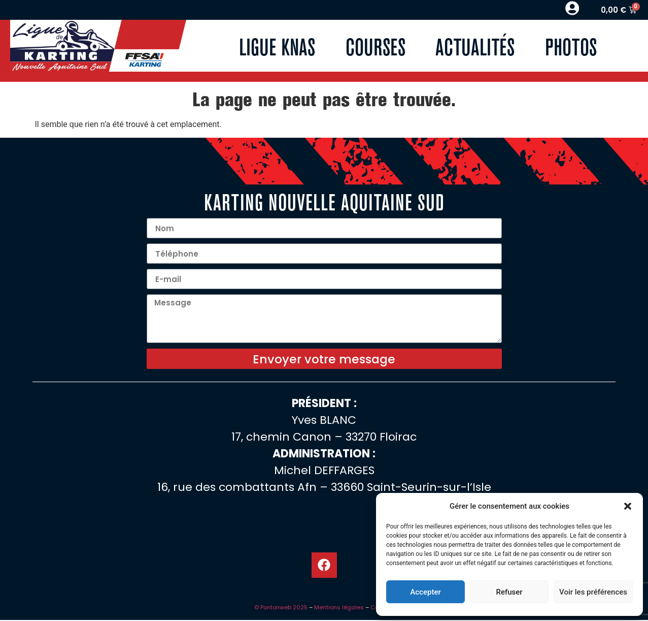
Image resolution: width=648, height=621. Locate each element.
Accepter (425, 592)
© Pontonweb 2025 (281, 608)
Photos (571, 46)
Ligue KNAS (277, 46)
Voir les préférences (593, 592)
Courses (375, 46)
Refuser (509, 592)
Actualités (475, 46)
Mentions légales (339, 608)
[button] (628, 506)
